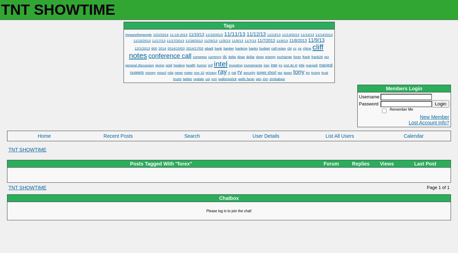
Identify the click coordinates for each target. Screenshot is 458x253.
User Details (265, 136)
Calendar (414, 136)
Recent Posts (118, 136)
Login (440, 103)
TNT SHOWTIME (27, 150)
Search (192, 136)
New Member (434, 117)
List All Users (340, 136)
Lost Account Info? (429, 122)
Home (44, 136)
